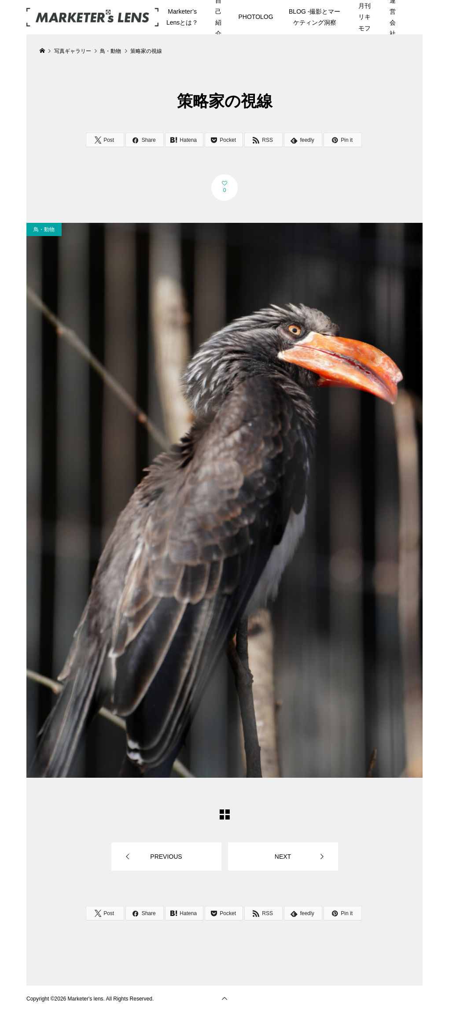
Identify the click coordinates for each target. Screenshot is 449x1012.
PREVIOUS (166, 856)
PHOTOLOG (256, 16)
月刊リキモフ (364, 16)
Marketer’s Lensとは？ (182, 17)
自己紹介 (218, 17)
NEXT (283, 856)
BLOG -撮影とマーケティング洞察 (314, 17)
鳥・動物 (44, 229)
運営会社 (393, 17)
